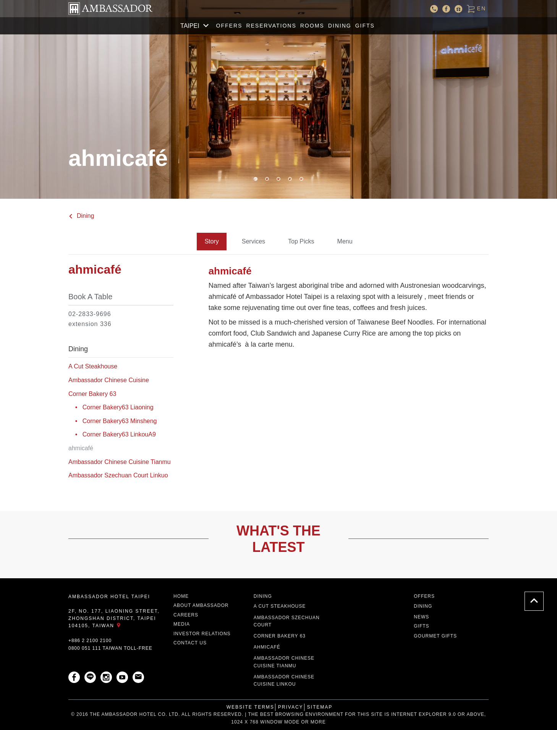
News (421, 617)
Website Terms (250, 707)
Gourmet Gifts (435, 636)
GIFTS (365, 26)
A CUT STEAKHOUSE (280, 606)
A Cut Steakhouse (92, 366)
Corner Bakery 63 (92, 394)
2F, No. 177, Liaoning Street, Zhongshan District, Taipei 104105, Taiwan (114, 618)
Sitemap (320, 707)
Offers (229, 26)
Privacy (290, 707)
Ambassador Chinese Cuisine (108, 380)
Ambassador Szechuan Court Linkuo (118, 475)
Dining (339, 26)
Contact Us (190, 643)
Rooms (312, 26)
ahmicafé (267, 647)
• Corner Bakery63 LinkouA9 (112, 434)
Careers (185, 615)
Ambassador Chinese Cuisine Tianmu (119, 462)
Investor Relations (202, 633)
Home (181, 596)
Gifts (421, 626)
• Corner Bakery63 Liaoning (111, 407)
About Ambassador (200, 605)
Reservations (271, 26)
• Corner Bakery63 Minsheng (112, 421)
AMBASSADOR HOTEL (110, 8)
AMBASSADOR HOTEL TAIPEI (109, 596)
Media (181, 624)
